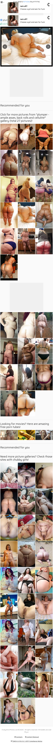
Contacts (18, 737)
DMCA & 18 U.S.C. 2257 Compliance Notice (26, 741)
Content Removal (32, 737)
